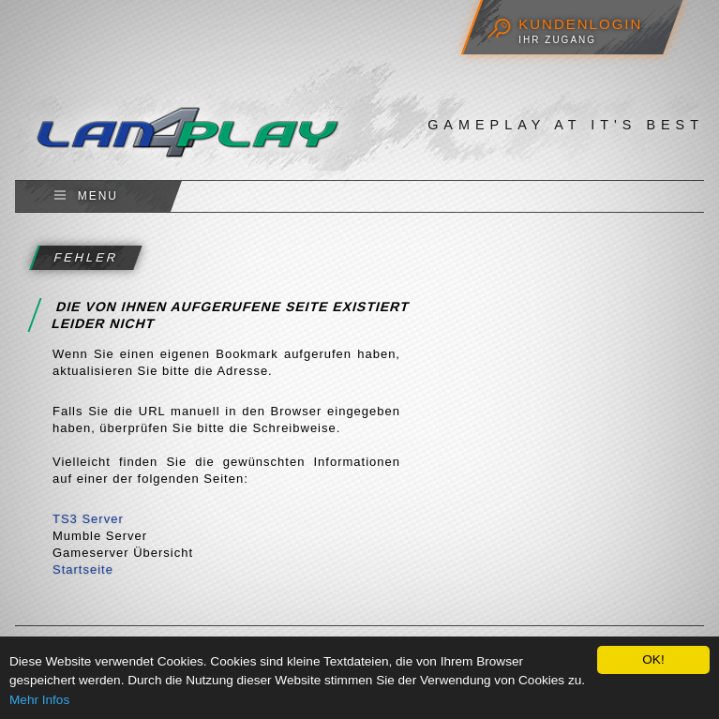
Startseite (82, 569)
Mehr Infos (39, 700)
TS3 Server (88, 519)
